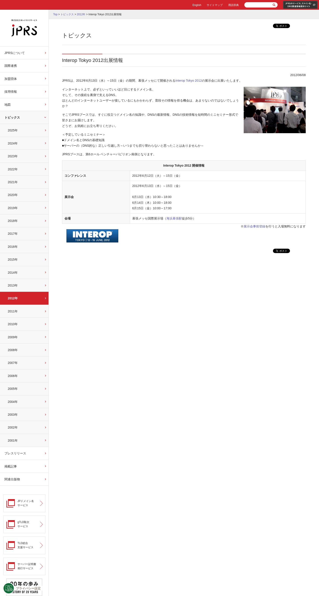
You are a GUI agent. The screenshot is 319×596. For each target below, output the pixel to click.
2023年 (13, 156)
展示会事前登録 (254, 226)
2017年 (13, 233)
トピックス (12, 117)
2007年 (13, 363)
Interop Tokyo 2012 (188, 80)
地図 (7, 104)
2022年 (13, 169)
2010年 (13, 324)
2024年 (13, 143)
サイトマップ (215, 5)
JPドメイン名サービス (26, 503)
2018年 (13, 221)
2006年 (13, 376)
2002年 (13, 427)
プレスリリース (15, 453)
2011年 (13, 311)
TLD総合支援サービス (25, 545)
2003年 (13, 414)
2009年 (13, 337)
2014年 (13, 272)
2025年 (13, 130)
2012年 (13, 298)
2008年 (13, 350)
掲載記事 (10, 466)
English (197, 5)
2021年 (13, 182)
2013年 (13, 285)
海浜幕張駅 (174, 218)
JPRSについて (14, 53)
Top (55, 14)
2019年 (13, 208)
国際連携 (10, 65)
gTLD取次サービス (23, 524)
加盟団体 (10, 79)
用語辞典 (233, 5)
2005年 (13, 388)
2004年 (13, 402)
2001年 (13, 440)
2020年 (13, 195)
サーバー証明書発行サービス (27, 566)
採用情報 (10, 91)
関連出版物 (12, 479)
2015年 (13, 259)
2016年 (13, 246)
